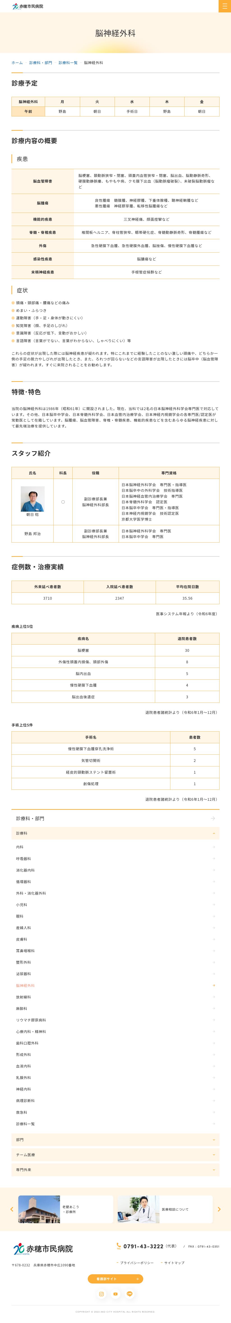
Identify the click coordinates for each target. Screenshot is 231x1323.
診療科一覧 (68, 62)
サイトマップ (174, 1265)
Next (219, 1212)
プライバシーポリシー (137, 1265)
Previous (11, 1212)
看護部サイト (107, 1281)
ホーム (17, 62)
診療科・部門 (40, 62)
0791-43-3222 (143, 1249)
